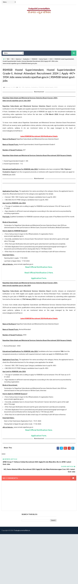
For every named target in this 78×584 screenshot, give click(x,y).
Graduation (26, 58)
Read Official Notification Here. (39, 275)
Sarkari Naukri (43, 58)
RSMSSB (34, 58)
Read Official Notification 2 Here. (39, 280)
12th (12, 58)
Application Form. (39, 286)
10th (7, 58)
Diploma (18, 58)
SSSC (51, 58)
